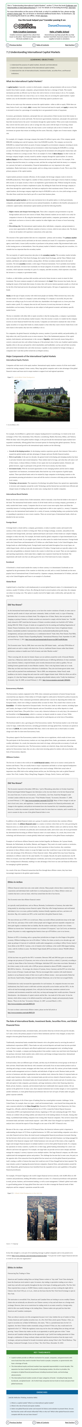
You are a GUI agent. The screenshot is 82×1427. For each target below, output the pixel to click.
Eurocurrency (24, 714)
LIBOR (16, 729)
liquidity (47, 339)
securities (22, 264)
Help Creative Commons (24, 31)
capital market (13, 87)
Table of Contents (42, 45)
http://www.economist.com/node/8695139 (21, 1004)
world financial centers (42, 763)
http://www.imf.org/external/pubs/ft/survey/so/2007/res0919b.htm (46, 639)
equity (66, 107)
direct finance (58, 154)
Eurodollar (10, 705)
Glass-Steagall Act (33, 1106)
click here (72, 8)
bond (51, 281)
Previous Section (16, 45)
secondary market (49, 255)
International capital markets (16, 200)
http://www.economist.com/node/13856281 (56, 680)
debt (29, 107)
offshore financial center (28, 824)
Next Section (69, 45)
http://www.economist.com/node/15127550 (39, 800)
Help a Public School (59, 31)
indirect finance (11, 159)
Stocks (8, 296)
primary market (71, 238)
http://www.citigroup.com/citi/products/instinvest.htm (29, 1256)
